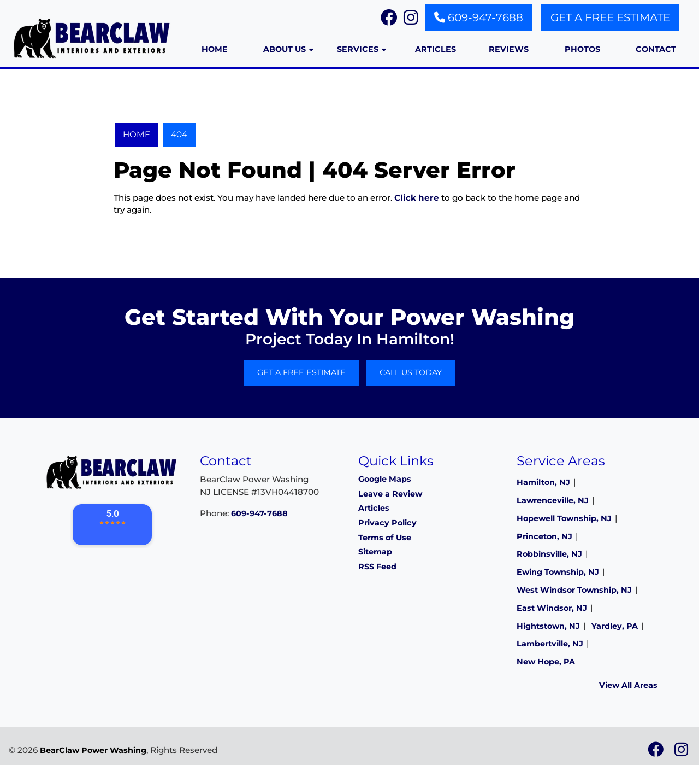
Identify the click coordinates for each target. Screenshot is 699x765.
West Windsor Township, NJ (574, 590)
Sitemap (375, 552)
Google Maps (384, 479)
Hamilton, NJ (543, 482)
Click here (416, 197)
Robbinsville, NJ (549, 554)
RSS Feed (377, 566)
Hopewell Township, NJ (564, 518)
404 (179, 134)
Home (136, 134)
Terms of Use (384, 537)
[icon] (656, 752)
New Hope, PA (546, 662)
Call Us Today (411, 372)
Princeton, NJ (544, 536)
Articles (373, 508)
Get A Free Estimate (610, 17)
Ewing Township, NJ (558, 572)
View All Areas (628, 685)
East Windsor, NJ (552, 608)
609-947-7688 (478, 17)
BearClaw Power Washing (93, 750)
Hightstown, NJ (548, 626)
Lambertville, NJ (550, 644)
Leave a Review (390, 494)
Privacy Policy (387, 523)
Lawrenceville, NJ (553, 500)
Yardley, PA (614, 626)
